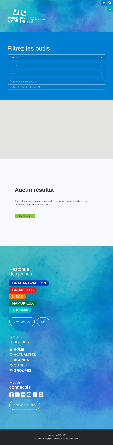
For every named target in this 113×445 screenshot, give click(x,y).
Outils (20, 365)
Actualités (25, 355)
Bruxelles (23, 290)
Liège (17, 297)
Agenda (21, 360)
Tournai (20, 310)
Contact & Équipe (43, 439)
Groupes (22, 370)
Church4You (22, 321)
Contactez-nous (24, 405)
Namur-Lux (23, 303)
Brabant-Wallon (29, 283)
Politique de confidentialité (66, 439)
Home (19, 349)
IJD (43, 321)
